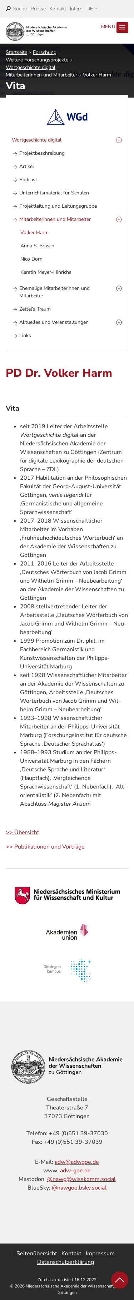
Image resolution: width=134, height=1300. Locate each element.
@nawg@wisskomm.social (81, 1179)
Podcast (28, 179)
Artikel (26, 166)
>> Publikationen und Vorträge (45, 847)
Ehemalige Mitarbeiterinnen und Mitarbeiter (54, 292)
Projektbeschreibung (42, 153)
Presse (38, 8)
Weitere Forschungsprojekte (37, 59)
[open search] (16, 8)
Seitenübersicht (36, 1253)
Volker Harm (97, 74)
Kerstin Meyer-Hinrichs (45, 272)
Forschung (44, 52)
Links (25, 335)
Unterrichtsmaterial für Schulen (54, 192)
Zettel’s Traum (35, 309)
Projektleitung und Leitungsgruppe (58, 206)
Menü (114, 27)
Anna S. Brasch (37, 245)
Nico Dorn (31, 259)
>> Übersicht (22, 832)
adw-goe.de (75, 1171)
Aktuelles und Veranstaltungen (54, 322)
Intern (76, 8)
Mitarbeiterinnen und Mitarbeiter (41, 74)
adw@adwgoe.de (77, 1162)
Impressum (100, 1253)
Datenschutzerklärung (65, 1262)
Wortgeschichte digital (30, 67)
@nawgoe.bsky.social (79, 1188)
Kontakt (58, 8)
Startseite (16, 52)
